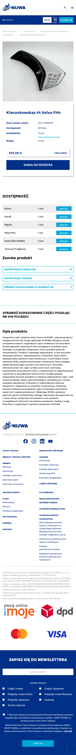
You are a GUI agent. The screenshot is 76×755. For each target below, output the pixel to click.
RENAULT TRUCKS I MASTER (16, 457)
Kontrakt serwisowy (49, 464)
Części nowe (28, 31)
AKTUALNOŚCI (10, 516)
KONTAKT (63, 209)
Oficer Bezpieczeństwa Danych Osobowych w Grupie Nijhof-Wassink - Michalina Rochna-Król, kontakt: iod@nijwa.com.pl (52, 528)
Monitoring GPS (47, 473)
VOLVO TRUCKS (10, 450)
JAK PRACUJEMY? (11, 492)
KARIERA (7, 523)
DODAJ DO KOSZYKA (38, 165)
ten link (68, 731)
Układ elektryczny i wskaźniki (53, 31)
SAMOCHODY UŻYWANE (51, 450)
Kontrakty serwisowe (13, 484)
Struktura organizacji (13, 511)
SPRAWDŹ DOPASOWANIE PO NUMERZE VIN (38, 287)
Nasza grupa (9, 502)
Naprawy (7, 467)
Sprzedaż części (10, 479)
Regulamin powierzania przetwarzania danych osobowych (50, 556)
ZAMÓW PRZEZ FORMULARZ (38, 269)
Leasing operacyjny (48, 469)
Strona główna (9, 31)
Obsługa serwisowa (12, 475)
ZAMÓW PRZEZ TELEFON (38, 278)
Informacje (8, 471)
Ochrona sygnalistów (52, 509)
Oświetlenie (8, 35)
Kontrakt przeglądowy (50, 477)
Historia (6, 506)
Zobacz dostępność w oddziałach (49, 137)
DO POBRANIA (46, 492)
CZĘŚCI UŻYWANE (48, 483)
